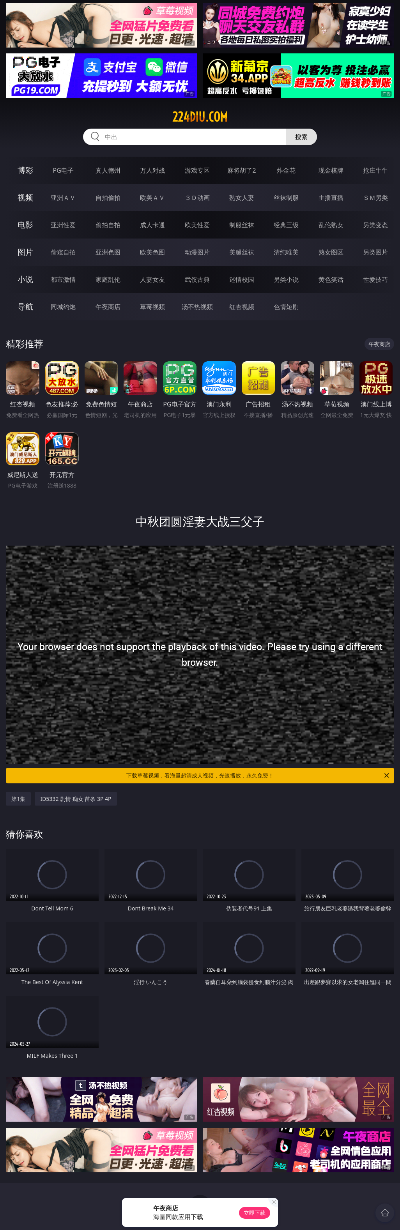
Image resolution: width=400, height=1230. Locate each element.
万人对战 (152, 170)
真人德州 (108, 170)
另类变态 (375, 225)
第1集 (18, 798)
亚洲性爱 (63, 225)
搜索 (301, 137)
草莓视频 (152, 306)
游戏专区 (197, 170)
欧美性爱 (197, 225)
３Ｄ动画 (197, 197)
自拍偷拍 (108, 197)
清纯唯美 (286, 252)
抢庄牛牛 (375, 170)
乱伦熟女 (331, 225)
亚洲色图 (108, 252)
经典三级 (286, 225)
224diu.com (200, 117)
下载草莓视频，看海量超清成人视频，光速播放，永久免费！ (258, 775)
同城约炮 (63, 306)
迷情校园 (241, 279)
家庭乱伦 (108, 279)
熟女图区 (331, 252)
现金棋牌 (331, 170)
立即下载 (254, 1212)
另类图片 (375, 252)
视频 (25, 197)
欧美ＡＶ (152, 197)
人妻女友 (152, 279)
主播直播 (331, 197)
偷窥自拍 (63, 252)
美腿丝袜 (241, 252)
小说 (25, 279)
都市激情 (63, 279)
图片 (25, 252)
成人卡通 (152, 225)
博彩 (25, 170)
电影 (25, 224)
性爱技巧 (375, 279)
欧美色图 (152, 252)
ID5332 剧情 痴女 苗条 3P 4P (75, 798)
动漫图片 (197, 252)
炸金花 (286, 170)
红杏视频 (241, 306)
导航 (25, 306)
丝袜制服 (286, 197)
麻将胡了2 (241, 170)
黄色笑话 (331, 279)
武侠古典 (197, 279)
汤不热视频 (197, 306)
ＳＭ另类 (375, 197)
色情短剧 (286, 306)
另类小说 (286, 279)
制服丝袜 (241, 225)
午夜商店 (108, 306)
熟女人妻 (241, 197)
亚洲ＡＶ (63, 197)
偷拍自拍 (108, 225)
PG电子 (63, 170)
